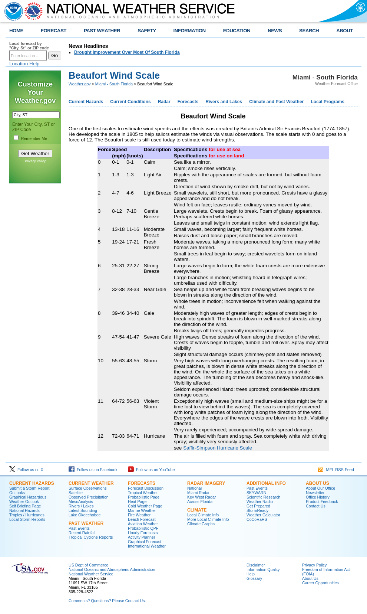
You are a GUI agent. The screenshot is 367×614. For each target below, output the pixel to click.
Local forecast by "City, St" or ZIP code (29, 45)
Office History (318, 497)
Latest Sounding (83, 510)
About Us (310, 578)
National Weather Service (91, 574)
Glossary (254, 578)
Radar (164, 101)
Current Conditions (130, 101)
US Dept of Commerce (88, 565)
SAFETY (147, 30)
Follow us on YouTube (151, 469)
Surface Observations (87, 488)
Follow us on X (26, 469)
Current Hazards (86, 101)
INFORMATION (189, 30)
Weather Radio (260, 501)
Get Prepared (258, 506)
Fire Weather (139, 515)
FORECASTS (141, 483)
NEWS (275, 30)
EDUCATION (236, 30)
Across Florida (199, 501)
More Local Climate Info (208, 519)
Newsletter (315, 492)
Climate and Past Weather (276, 101)
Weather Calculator (263, 515)
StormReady (257, 510)
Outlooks (17, 492)
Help (251, 574)
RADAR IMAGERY (206, 483)
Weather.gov (80, 84)
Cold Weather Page (145, 506)
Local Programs (327, 101)
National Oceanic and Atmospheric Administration (112, 569)
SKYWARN (256, 492)
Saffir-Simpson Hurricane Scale (217, 448)
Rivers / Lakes (81, 506)
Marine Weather (142, 510)
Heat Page (137, 501)
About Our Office (320, 488)
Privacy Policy (35, 161)
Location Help (24, 63)
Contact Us (315, 506)
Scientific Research (263, 497)
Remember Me (34, 138)
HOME (16, 30)
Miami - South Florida (114, 84)
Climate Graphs (201, 524)
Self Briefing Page (25, 506)
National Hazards (24, 510)
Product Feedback (322, 501)
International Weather (147, 546)
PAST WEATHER (102, 30)
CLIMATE (196, 510)
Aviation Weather (143, 524)
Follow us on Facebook (93, 469)
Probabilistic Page (143, 497)
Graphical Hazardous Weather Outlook (27, 499)
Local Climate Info (203, 515)
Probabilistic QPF (143, 528)
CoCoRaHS (257, 519)
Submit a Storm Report (29, 488)
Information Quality (263, 569)
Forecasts (188, 101)
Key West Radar (201, 497)
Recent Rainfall (82, 532)
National (194, 488)
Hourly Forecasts (143, 532)
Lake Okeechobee (85, 515)
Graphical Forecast (144, 541)
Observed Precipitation (89, 497)
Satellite (76, 492)
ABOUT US (317, 483)
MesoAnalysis (81, 501)
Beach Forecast (142, 519)
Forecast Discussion (145, 488)
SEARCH (309, 30)
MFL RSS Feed (336, 469)
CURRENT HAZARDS (31, 483)
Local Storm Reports (27, 519)
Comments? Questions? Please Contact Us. (107, 600)
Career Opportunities (320, 583)
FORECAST (53, 30)
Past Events (79, 528)
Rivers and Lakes (223, 101)
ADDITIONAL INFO (266, 483)
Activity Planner (141, 537)
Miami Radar (198, 492)
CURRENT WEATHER (91, 483)
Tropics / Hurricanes (26, 515)
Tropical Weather (143, 492)
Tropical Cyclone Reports (91, 537)
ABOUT (344, 30)
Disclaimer (256, 565)
